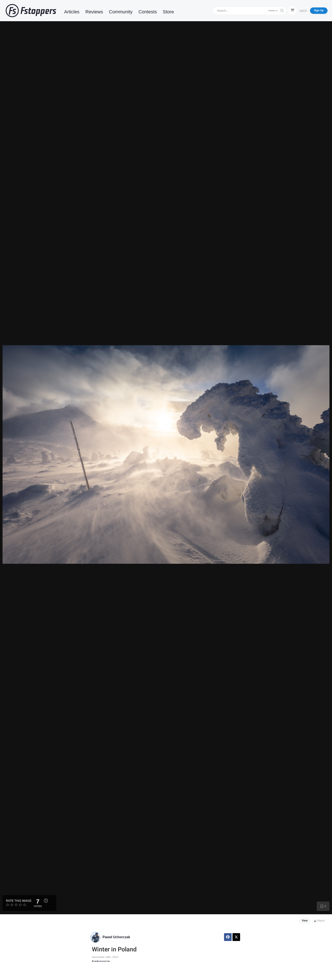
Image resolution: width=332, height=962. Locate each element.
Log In (303, 10)
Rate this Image (19, 900)
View (305, 920)
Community (121, 11)
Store (168, 11)
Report (319, 920)
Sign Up (319, 10)
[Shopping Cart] (292, 10)
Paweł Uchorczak (116, 937)
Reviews (94, 11)
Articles (71, 11)
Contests (147, 11)
